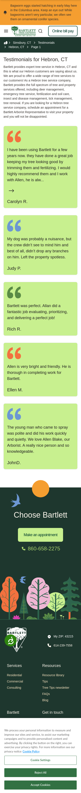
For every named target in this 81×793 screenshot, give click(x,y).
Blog (45, 700)
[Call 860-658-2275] (40, 548)
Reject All (40, 772)
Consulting (14, 687)
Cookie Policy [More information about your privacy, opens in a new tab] (31, 751)
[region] (40, 755)
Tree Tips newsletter (56, 687)
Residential (14, 675)
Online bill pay (63, 31)
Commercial (15, 681)
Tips (45, 681)
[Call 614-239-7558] (59, 645)
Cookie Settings (41, 760)
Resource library (53, 675)
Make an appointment (40, 535)
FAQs (46, 694)
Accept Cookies (40, 785)
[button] (60, 636)
